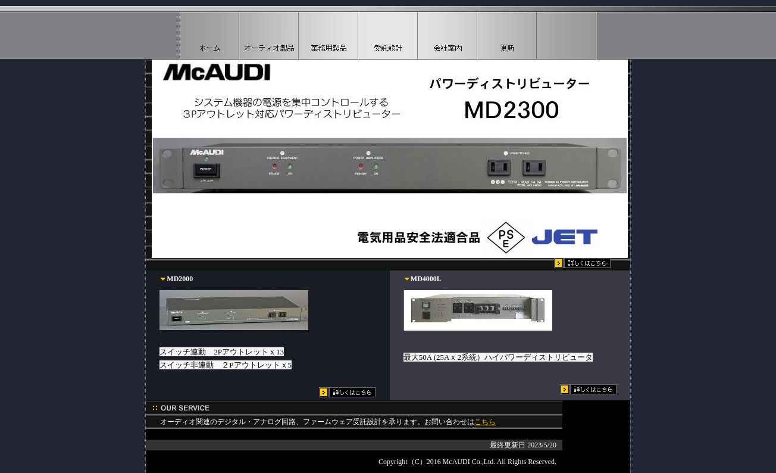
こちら (485, 422)
